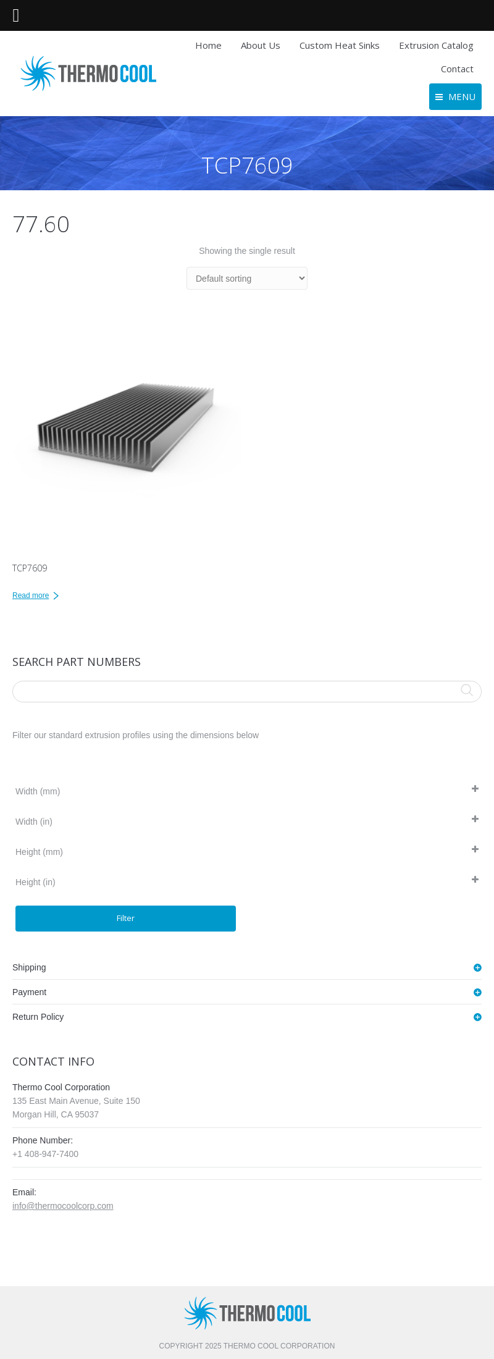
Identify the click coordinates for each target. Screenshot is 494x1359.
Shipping (29, 967)
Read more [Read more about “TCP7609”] (30, 595)
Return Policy (38, 1017)
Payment (29, 992)
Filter (126, 918)
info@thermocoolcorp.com (63, 1206)
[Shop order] (247, 278)
